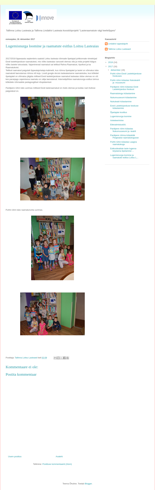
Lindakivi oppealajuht (118, 43)
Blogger (88, 483)
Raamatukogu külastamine (122, 93)
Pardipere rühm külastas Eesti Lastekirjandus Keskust (124, 88)
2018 (111, 62)
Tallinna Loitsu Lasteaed (119, 49)
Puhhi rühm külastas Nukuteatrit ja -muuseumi (125, 81)
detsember (116, 70)
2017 (111, 66)
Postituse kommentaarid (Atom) (57, 464)
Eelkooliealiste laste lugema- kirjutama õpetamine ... (123, 149)
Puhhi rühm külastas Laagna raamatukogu (123, 143)
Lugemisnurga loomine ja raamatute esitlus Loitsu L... (124, 156)
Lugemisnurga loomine (120, 116)
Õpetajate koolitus (118, 112)
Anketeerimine (117, 120)
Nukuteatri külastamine (120, 101)
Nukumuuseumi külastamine (123, 97)
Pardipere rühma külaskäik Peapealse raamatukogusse (124, 136)
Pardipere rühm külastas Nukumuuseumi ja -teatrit (123, 129)
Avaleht (59, 456)
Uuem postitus (14, 456)
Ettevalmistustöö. (118, 124)
